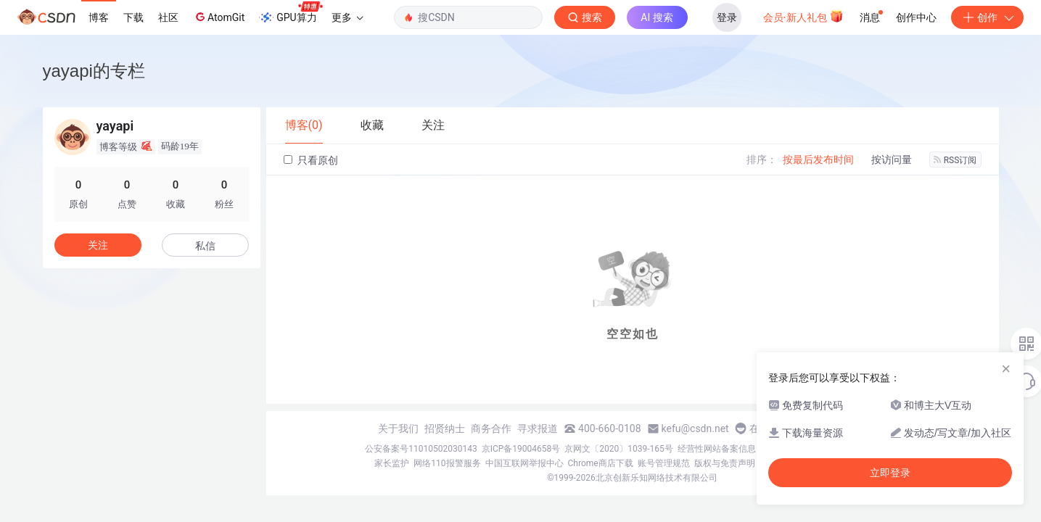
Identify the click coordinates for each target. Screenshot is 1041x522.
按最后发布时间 (818, 159)
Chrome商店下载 (600, 463)
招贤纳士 (444, 428)
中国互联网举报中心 (524, 463)
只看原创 (311, 160)
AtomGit (218, 16)
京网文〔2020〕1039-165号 (618, 449)
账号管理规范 (664, 463)
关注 (98, 245)
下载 (133, 17)
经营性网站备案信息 (717, 449)
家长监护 (391, 463)
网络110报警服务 (446, 463)
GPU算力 (290, 13)
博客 (99, 17)
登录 (727, 17)
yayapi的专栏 (94, 70)
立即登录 (890, 472)
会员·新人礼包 (803, 16)
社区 (168, 17)
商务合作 (491, 428)
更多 (347, 17)
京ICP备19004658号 (521, 449)
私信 (205, 246)
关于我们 (398, 428)
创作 (987, 17)
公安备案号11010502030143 (421, 449)
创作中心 (916, 17)
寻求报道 (537, 428)
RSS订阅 (955, 160)
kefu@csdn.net (695, 428)
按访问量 (891, 159)
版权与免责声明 (724, 463)
